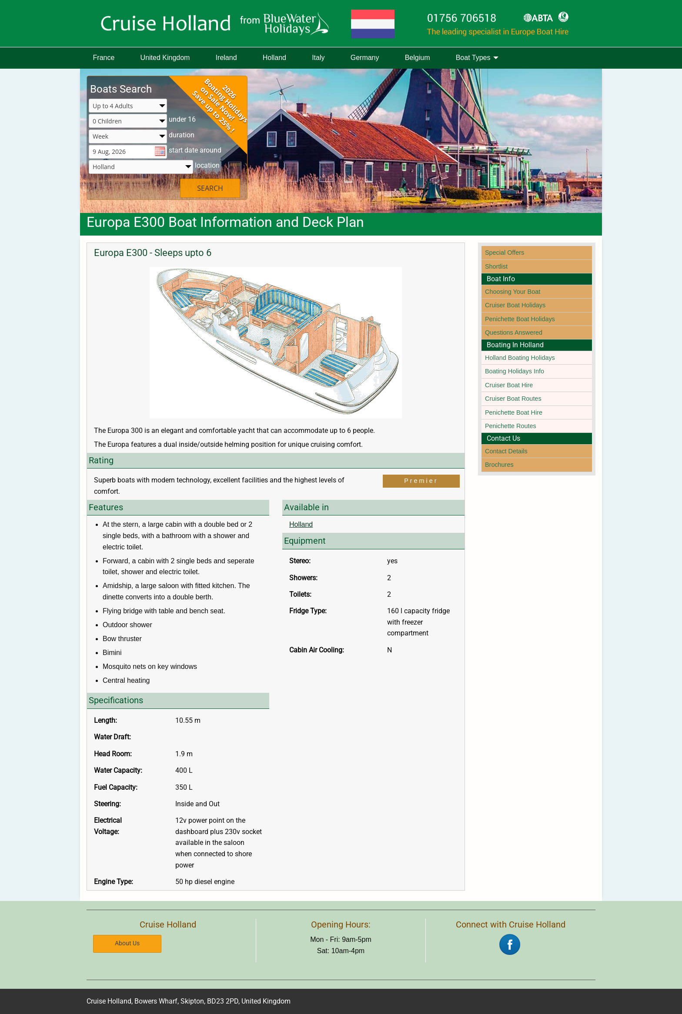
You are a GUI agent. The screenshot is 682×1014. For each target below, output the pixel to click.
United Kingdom (165, 57)
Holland (274, 57)
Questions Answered (513, 332)
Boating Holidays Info (514, 371)
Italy (318, 57)
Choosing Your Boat (512, 291)
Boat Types (473, 57)
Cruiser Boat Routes (513, 398)
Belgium (417, 57)
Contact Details (506, 451)
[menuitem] (103, 58)
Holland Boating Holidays (520, 357)
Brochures (499, 464)
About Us (127, 942)
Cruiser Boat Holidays (515, 305)
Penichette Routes (510, 425)
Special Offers (504, 252)
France (104, 57)
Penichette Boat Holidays (520, 319)
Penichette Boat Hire (513, 412)
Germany (365, 57)
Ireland (226, 57)
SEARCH (210, 188)
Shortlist (496, 266)
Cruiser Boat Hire (509, 385)
